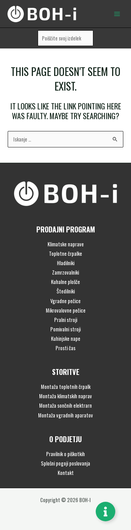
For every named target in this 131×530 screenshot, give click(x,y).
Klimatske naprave (66, 244)
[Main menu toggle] (117, 14)
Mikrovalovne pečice (66, 310)
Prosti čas (65, 348)
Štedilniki (66, 291)
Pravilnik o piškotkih (65, 454)
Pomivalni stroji (65, 329)
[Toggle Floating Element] (105, 511)
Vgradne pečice (65, 301)
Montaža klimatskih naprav (65, 396)
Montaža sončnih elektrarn (65, 405)
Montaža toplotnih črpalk (65, 386)
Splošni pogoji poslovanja (65, 463)
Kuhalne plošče (65, 281)
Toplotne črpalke (65, 253)
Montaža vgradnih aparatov (65, 415)
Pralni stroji (65, 319)
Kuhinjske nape (65, 338)
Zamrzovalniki (65, 272)
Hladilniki (65, 263)
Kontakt (66, 472)
